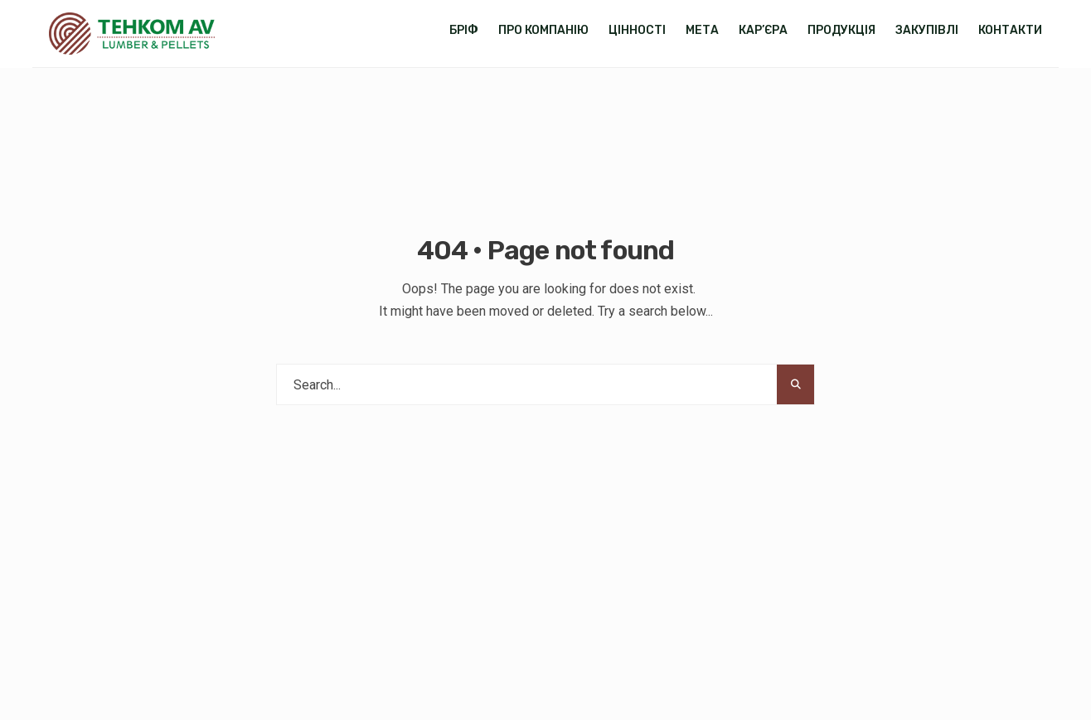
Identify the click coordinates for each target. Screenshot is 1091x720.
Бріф (463, 30)
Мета (702, 30)
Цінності (637, 30)
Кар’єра (763, 30)
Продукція (841, 30)
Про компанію (543, 30)
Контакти (1010, 30)
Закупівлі (926, 30)
